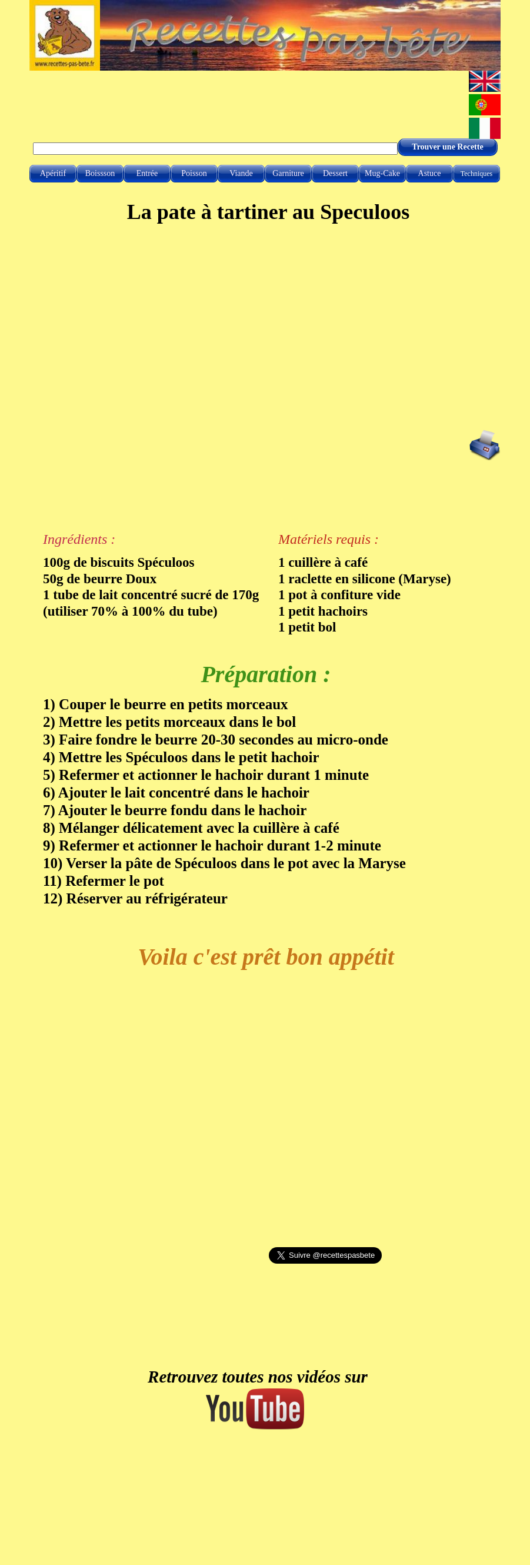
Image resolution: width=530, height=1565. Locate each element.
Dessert (335, 173)
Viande (241, 173)
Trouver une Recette (447, 146)
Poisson (194, 173)
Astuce (429, 173)
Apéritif (53, 173)
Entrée (147, 173)
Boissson (100, 173)
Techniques (476, 174)
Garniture (288, 173)
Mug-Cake (382, 173)
